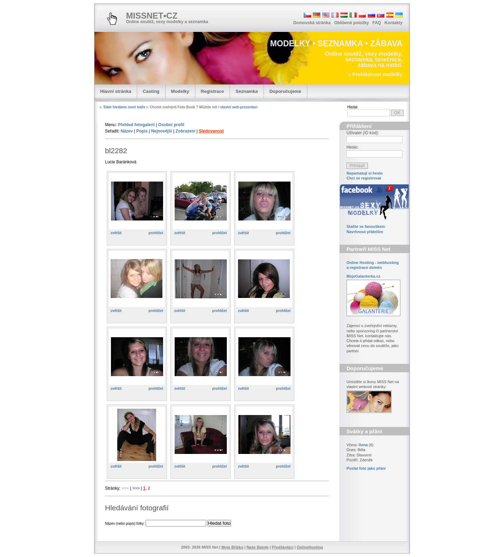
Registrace (212, 91)
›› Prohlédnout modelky (375, 74)
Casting (151, 91)
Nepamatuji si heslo (364, 173)
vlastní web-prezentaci (239, 107)
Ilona (363, 445)
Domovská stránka (312, 22)
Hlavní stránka (115, 91)
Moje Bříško (232, 547)
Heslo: (352, 147)
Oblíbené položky (351, 22)
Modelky (180, 91)
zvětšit (116, 233)
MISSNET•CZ (151, 15)
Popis (142, 131)
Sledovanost (211, 131)
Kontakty (393, 22)
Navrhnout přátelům (364, 232)
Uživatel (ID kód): (362, 132)
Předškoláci (283, 547)
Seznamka (247, 91)
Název (127, 131)
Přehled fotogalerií (136, 124)
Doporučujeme (285, 91)
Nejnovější (161, 131)
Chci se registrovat (363, 178)
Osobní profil (171, 124)
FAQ (376, 22)
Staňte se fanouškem (365, 226)
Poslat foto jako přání (366, 468)
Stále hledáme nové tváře (124, 107)
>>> (136, 488)
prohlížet (155, 233)
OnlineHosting (310, 547)
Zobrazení (185, 131)
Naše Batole (257, 547)
